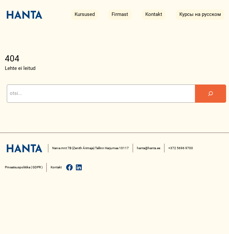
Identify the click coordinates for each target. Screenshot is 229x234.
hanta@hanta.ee (148, 148)
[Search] (210, 93)
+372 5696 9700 (180, 148)
